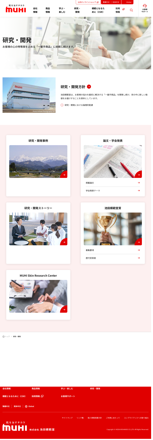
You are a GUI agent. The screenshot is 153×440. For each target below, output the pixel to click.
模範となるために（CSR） (15, 396)
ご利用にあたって (113, 417)
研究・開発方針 (73, 86)
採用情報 (36, 396)
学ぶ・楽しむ (67, 388)
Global (129, 2)
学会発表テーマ (93, 190)
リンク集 (80, 417)
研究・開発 (95, 388)
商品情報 (36, 388)
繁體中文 (106, 2)
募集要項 (90, 250)
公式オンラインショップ (88, 2)
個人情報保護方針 (95, 417)
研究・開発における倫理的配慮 (79, 104)
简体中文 (116, 2)
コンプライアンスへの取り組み (136, 417)
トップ (7, 336)
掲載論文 (90, 182)
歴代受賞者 (91, 257)
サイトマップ (67, 417)
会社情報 (7, 388)
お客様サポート (68, 396)
